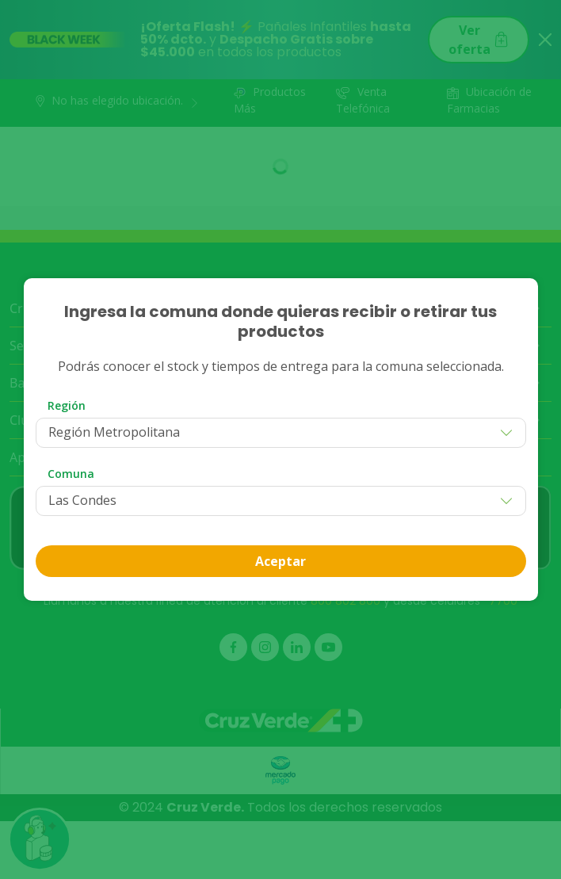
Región (67, 405)
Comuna (71, 473)
